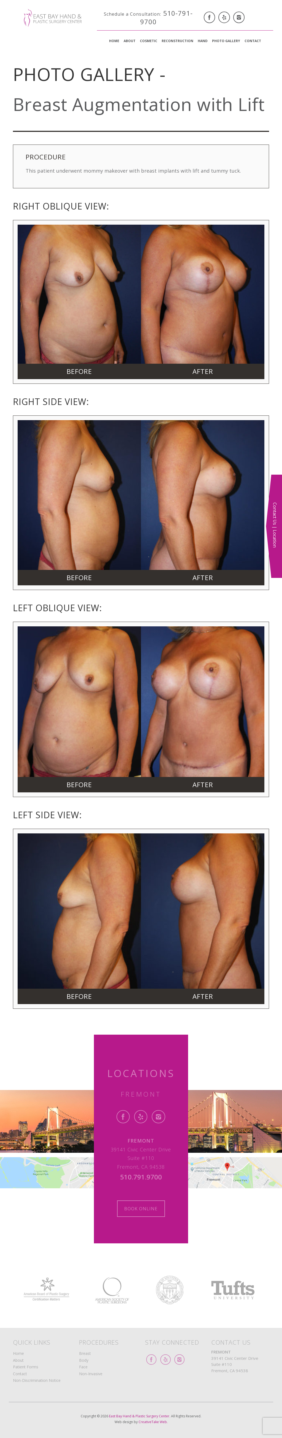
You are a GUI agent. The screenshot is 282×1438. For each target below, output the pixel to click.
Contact (253, 41)
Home (114, 41)
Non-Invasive (90, 1373)
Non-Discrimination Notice (37, 1380)
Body (83, 1360)
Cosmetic (148, 41)
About (129, 41)
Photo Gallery (226, 41)
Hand (203, 41)
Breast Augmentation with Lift (139, 104)
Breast (85, 1353)
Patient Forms (25, 1366)
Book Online (141, 1209)
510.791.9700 (141, 1176)
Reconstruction (177, 41)
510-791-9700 (148, 17)
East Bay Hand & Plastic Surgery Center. (140, 1416)
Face (83, 1366)
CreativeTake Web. (153, 1422)
